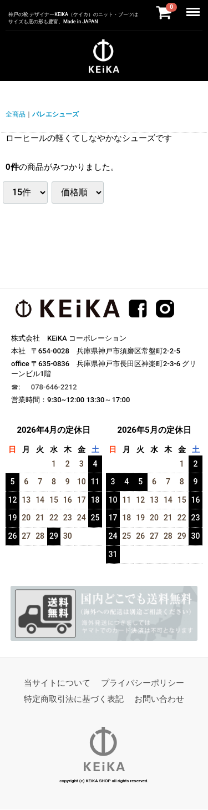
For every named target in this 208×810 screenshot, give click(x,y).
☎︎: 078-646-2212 (44, 387)
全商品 (16, 114)
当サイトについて (57, 683)
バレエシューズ (55, 114)
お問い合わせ (159, 700)
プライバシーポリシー (142, 683)
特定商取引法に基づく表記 (74, 700)
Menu (194, 7)
